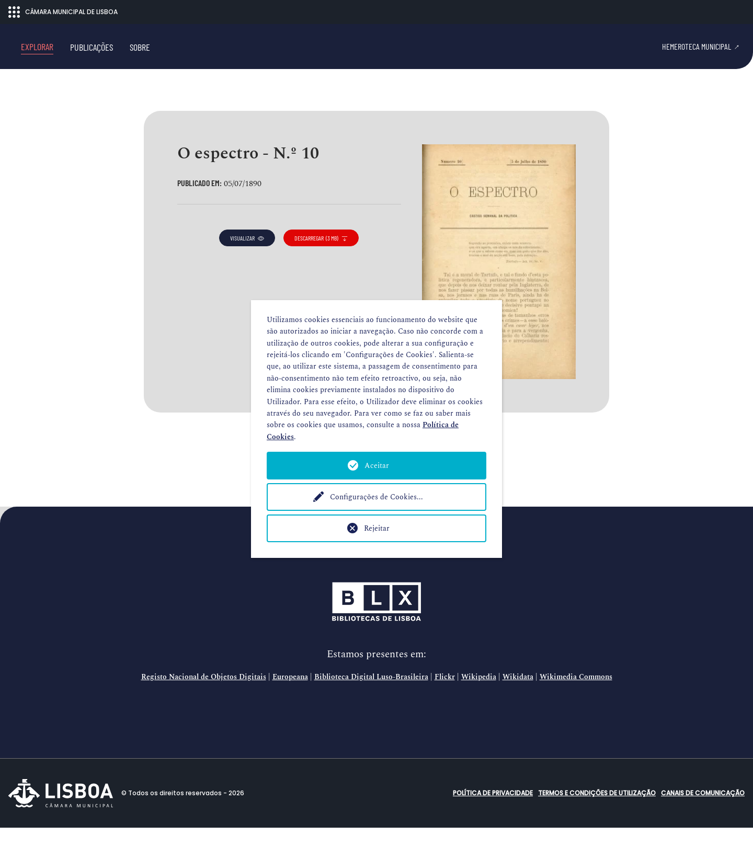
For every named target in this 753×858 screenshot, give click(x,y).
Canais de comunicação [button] (703, 823)
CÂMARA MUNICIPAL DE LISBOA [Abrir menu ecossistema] (63, 12)
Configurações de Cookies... (376, 496)
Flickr (445, 707)
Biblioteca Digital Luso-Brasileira (371, 707)
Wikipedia (478, 707)
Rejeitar (377, 528)
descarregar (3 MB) (321, 268)
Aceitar (376, 465)
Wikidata (518, 707)
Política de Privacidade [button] (493, 823)
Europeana (290, 707)
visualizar (247, 268)
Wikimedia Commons (576, 707)
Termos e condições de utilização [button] (597, 823)
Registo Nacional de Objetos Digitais (203, 707)
